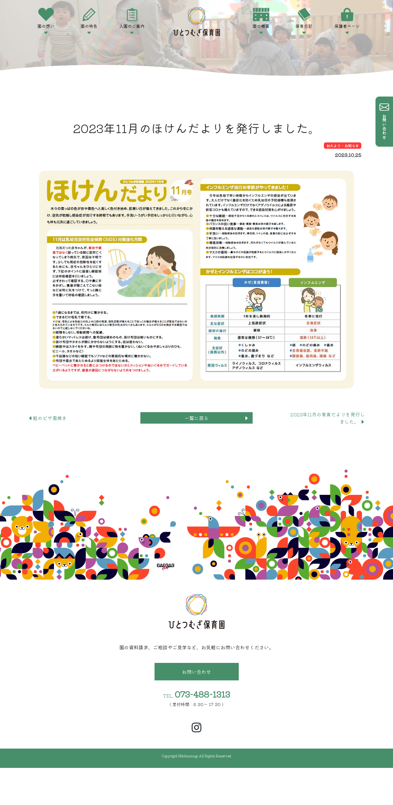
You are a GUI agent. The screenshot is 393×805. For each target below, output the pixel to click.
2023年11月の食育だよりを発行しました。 (327, 418)
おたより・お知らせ (342, 145)
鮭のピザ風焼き (50, 418)
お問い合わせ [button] (196, 671)
